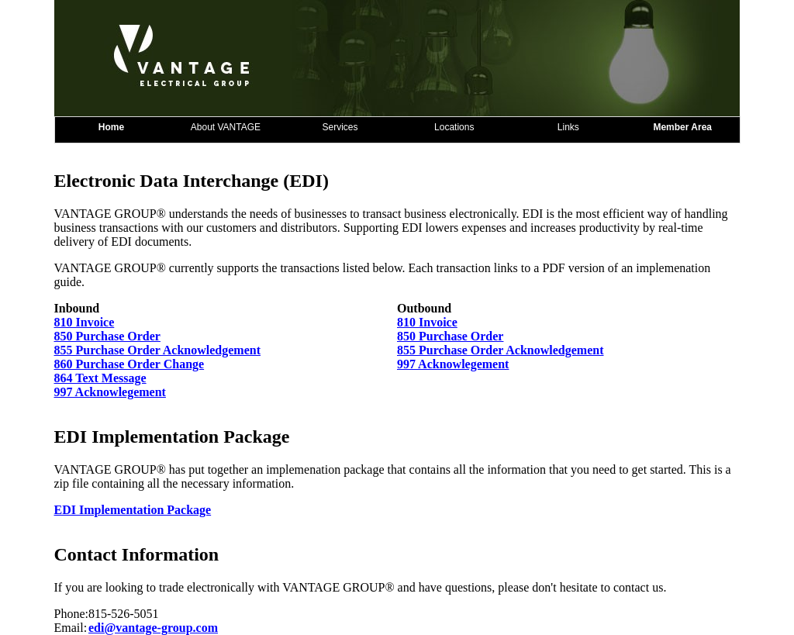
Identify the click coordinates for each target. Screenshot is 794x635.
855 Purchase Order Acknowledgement (157, 350)
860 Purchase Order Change (129, 364)
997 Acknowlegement (453, 364)
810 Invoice (84, 322)
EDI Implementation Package (133, 509)
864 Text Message (100, 378)
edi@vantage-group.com (153, 627)
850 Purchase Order (107, 336)
